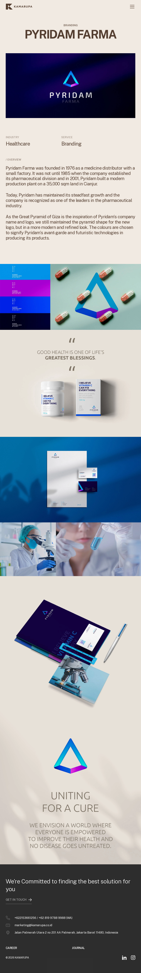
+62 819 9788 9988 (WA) (55, 914)
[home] (19, 7)
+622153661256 (25, 914)
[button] (131, 6)
